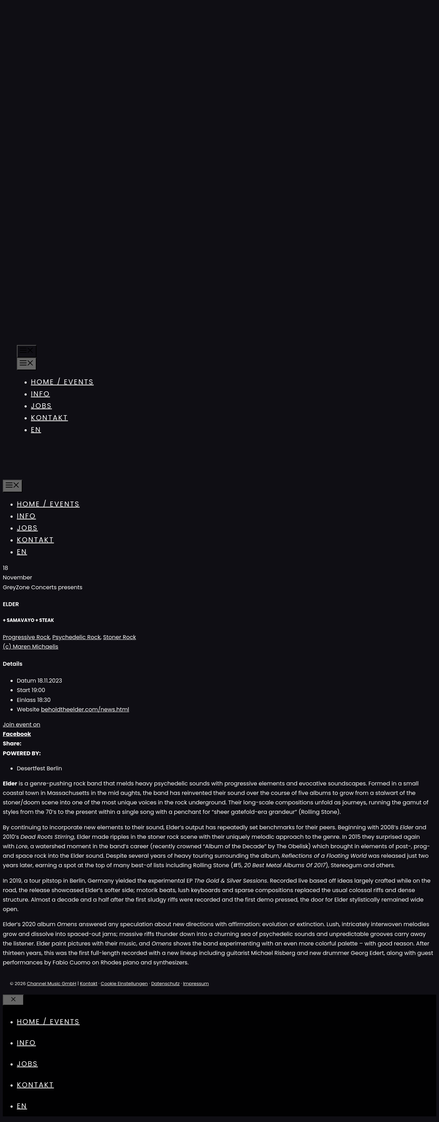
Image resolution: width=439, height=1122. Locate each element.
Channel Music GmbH (52, 983)
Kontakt (49, 418)
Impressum (196, 983)
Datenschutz (165, 983)
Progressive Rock (26, 637)
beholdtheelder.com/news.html (85, 709)
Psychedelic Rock (76, 637)
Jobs (41, 406)
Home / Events (62, 382)
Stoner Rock (119, 637)
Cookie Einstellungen (124, 983)
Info (40, 394)
